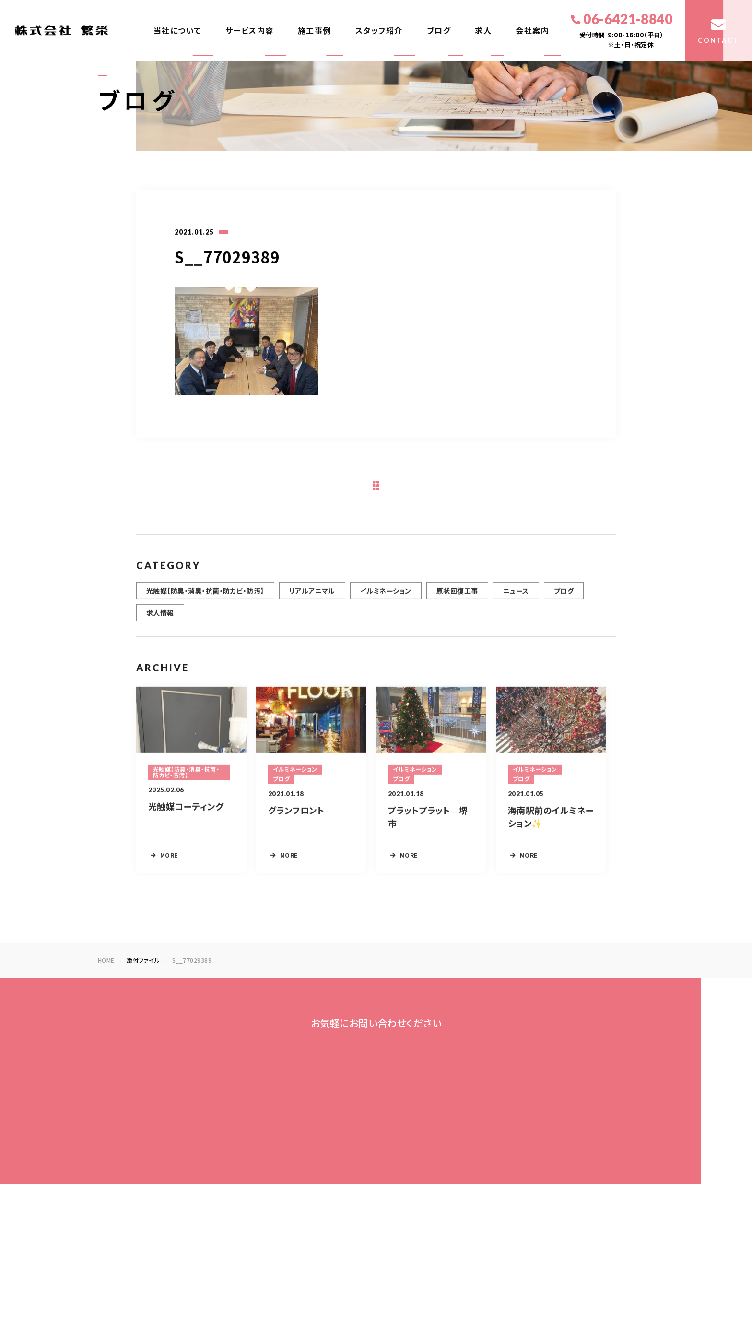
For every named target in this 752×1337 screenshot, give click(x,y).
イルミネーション (385, 596)
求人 (483, 30)
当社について (177, 30)
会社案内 (532, 30)
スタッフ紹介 (379, 30)
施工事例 (314, 30)
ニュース (516, 596)
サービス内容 (249, 30)
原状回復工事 (457, 596)
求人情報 (160, 618)
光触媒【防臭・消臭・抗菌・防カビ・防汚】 (205, 596)
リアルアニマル (312, 596)
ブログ (439, 30)
